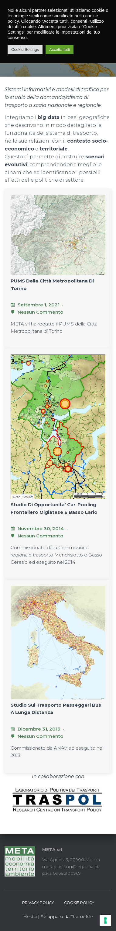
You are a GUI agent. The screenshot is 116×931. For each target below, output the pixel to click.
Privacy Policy (38, 902)
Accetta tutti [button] (59, 49)
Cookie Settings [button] (25, 49)
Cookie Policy (79, 902)
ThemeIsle (82, 916)
